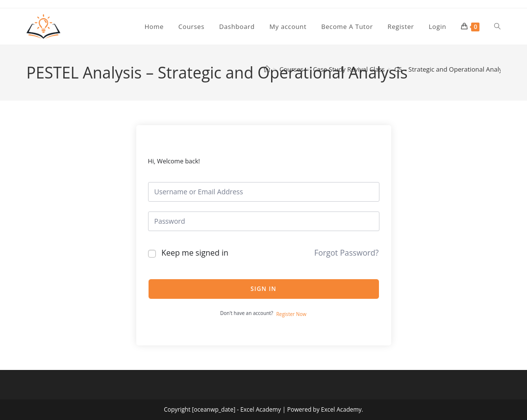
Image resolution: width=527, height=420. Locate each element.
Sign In (263, 289)
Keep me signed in (194, 252)
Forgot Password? (346, 252)
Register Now (291, 314)
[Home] (267, 69)
